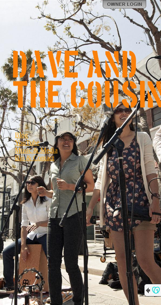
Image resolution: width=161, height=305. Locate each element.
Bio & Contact (34, 157)
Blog (21, 135)
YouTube (27, 142)
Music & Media (36, 150)
